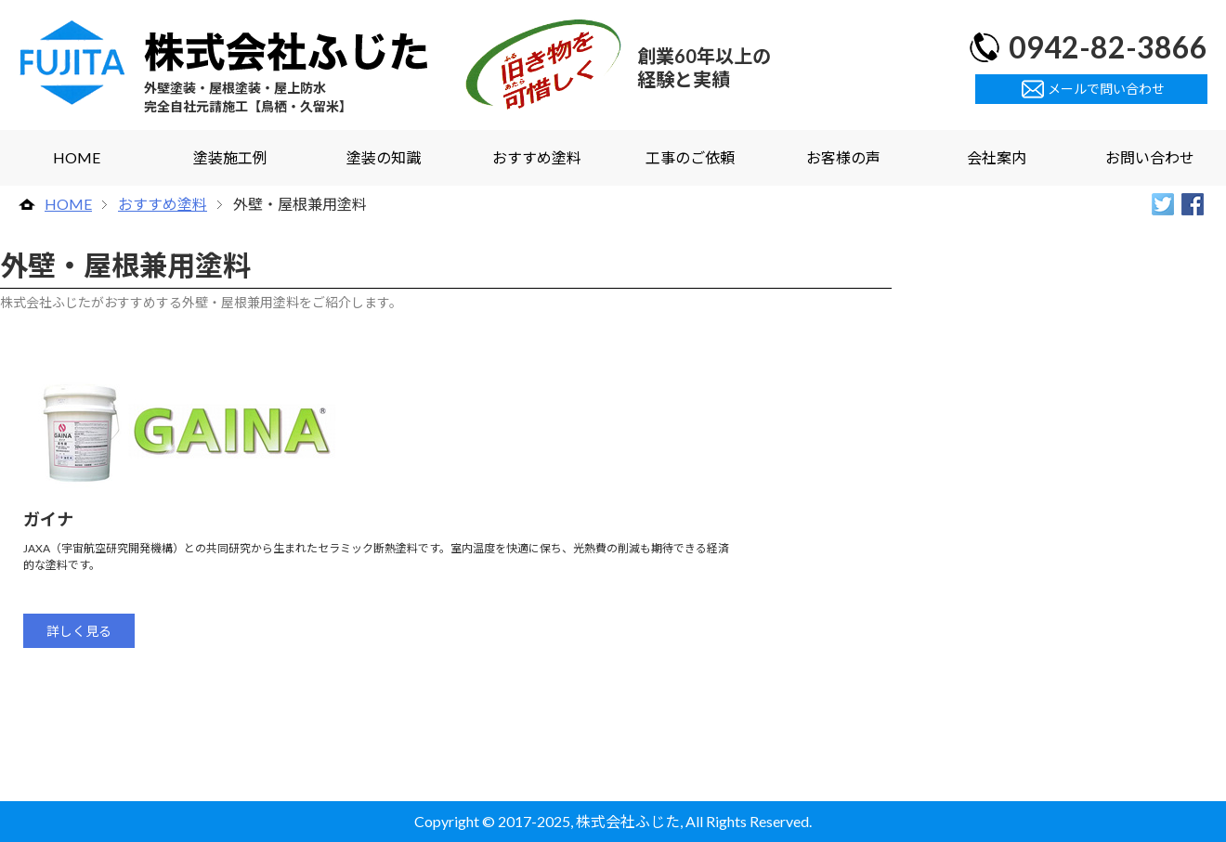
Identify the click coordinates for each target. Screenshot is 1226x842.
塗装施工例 (230, 157)
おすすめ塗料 (536, 157)
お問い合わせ (1149, 157)
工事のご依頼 (690, 157)
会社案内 (996, 157)
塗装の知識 (383, 157)
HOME (76, 157)
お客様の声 (843, 157)
